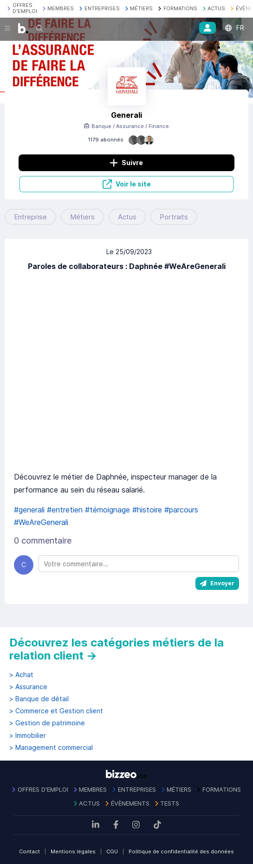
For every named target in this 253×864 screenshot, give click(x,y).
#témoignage (107, 509)
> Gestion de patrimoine (47, 723)
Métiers (82, 216)
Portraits (174, 216)
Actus (127, 216)
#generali (29, 509)
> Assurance (28, 687)
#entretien (65, 509)
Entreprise (30, 216)
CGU (112, 851)
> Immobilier (27, 735)
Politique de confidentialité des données (181, 851)
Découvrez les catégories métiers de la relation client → (116, 649)
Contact (29, 851)
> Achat (21, 674)
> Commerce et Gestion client (56, 711)
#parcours (181, 509)
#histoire (147, 509)
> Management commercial (51, 747)
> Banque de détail (39, 699)
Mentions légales (73, 851)
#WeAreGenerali (41, 522)
